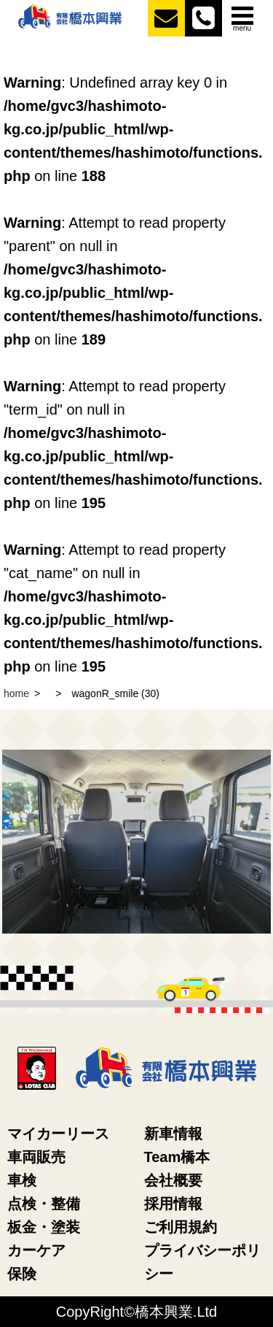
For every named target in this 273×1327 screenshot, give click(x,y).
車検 (21, 1180)
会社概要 (173, 1180)
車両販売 (36, 1157)
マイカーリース (58, 1134)
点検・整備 (43, 1204)
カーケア (36, 1250)
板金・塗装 (43, 1227)
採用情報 (173, 1204)
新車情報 (173, 1134)
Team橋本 (177, 1157)
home (16, 693)
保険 (21, 1274)
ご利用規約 (180, 1227)
